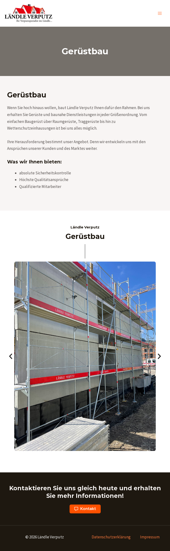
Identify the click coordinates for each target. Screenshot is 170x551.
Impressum (150, 537)
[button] (85, 509)
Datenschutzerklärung (111, 537)
